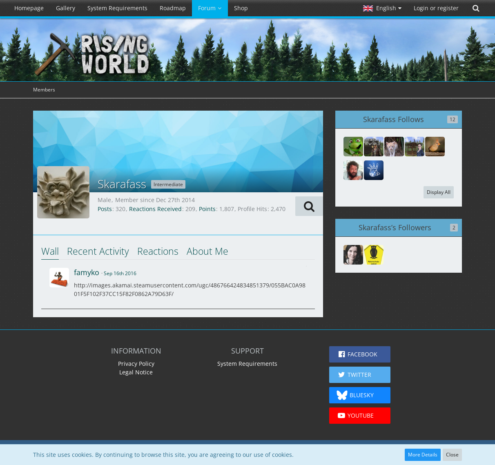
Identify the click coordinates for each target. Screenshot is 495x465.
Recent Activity (98, 251)
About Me (207, 251)
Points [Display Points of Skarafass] (207, 209)
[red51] (374, 170)
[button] (382, 8)
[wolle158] (374, 146)
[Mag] (435, 146)
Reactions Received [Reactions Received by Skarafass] (155, 209)
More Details (422, 454)
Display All (438, 192)
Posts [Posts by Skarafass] (105, 209)
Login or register (436, 8)
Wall (50, 251)
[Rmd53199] (353, 255)
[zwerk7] (394, 146)
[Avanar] (353, 170)
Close (452, 454)
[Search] (476, 8)
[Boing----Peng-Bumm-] (374, 255)
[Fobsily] (414, 146)
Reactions (157, 251)
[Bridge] (353, 146)
